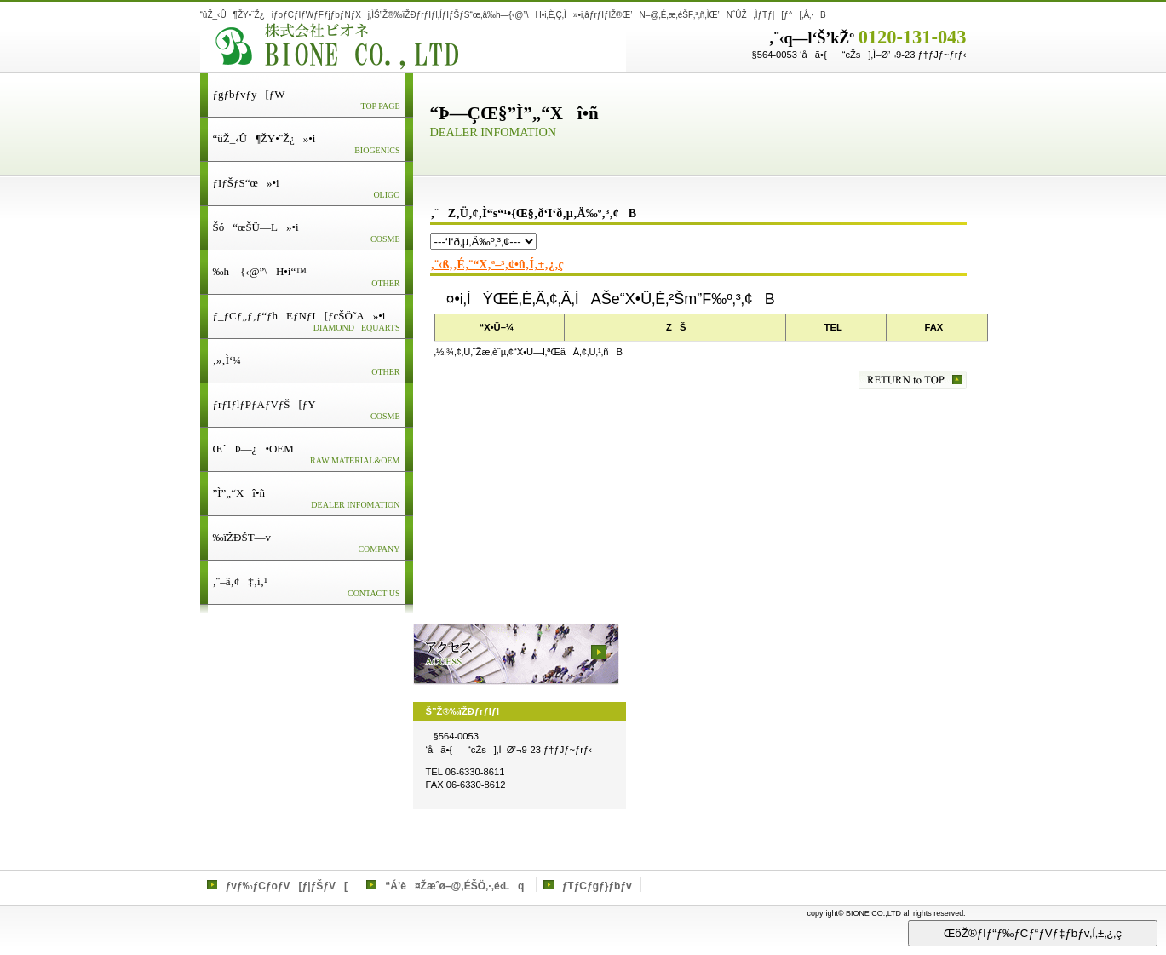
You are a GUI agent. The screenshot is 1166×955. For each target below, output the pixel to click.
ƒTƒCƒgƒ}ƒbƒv (597, 886)
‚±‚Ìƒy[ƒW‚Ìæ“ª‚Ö (913, 380)
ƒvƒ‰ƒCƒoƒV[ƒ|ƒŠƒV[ (287, 886)
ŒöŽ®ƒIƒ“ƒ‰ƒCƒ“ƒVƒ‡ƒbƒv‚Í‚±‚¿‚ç (1033, 933)
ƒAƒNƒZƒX (516, 654)
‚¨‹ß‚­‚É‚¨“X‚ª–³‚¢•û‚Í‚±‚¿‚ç (497, 264)
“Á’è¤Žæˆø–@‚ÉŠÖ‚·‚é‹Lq (454, 886)
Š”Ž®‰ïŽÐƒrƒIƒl (413, 46)
